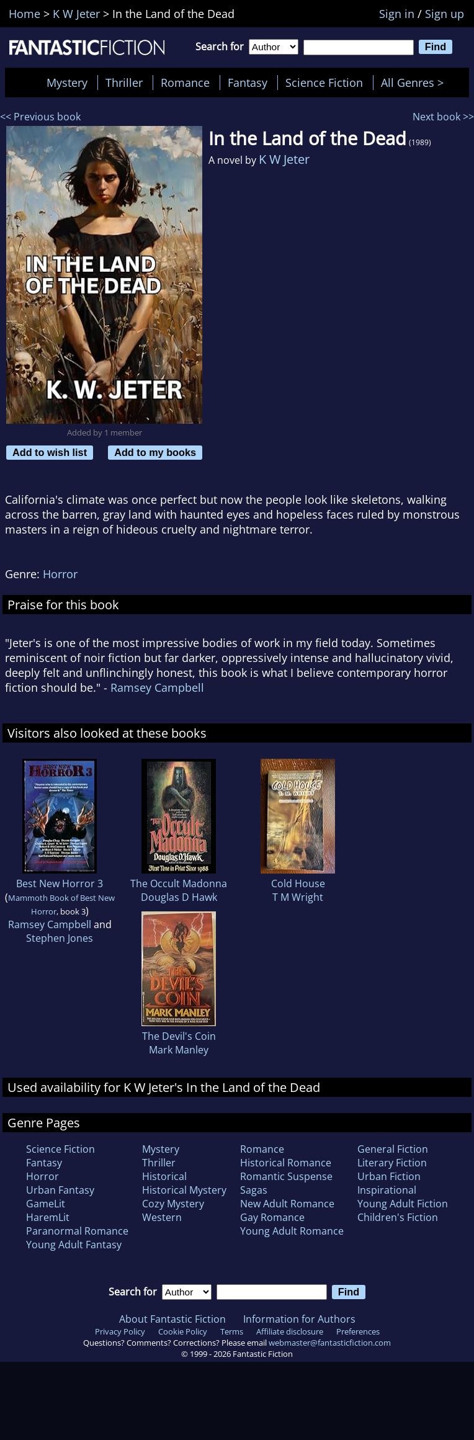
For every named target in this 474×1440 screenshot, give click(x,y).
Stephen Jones (59, 938)
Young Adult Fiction (402, 1203)
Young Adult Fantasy (74, 1244)
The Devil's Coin (179, 1036)
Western (162, 1217)
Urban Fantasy (60, 1190)
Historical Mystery (184, 1190)
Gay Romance (272, 1217)
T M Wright (297, 897)
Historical (164, 1176)
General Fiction (392, 1149)
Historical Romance (285, 1162)
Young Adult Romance (292, 1231)
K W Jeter (284, 159)
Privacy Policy (120, 1331)
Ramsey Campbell (157, 687)
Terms (231, 1331)
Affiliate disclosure (289, 1331)
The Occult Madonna (178, 883)
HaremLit (47, 1217)
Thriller (124, 82)
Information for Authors (299, 1319)
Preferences (358, 1331)
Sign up (444, 13)
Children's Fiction (397, 1217)
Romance (185, 82)
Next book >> (443, 116)
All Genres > (415, 82)
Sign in (396, 13)
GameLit (45, 1203)
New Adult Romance (287, 1203)
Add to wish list (49, 452)
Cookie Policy (182, 1331)
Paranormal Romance (77, 1231)
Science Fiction (324, 82)
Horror (60, 573)
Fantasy (247, 82)
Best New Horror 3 (59, 883)
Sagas (253, 1190)
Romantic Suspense (286, 1176)
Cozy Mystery (173, 1203)
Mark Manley (178, 1050)
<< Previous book (40, 116)
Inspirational (386, 1190)
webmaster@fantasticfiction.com (330, 1342)
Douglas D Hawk (179, 897)
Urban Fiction (389, 1176)
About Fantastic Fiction (172, 1319)
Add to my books (155, 452)
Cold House (298, 883)
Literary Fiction (392, 1162)
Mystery (67, 82)
